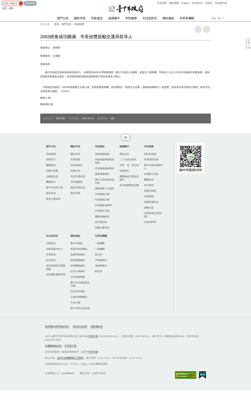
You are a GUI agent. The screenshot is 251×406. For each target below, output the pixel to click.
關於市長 (75, 154)
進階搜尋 (30, 3)
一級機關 (100, 243)
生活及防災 (150, 18)
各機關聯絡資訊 (53, 345)
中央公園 (75, 302)
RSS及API (197, 3)
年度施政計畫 (102, 199)
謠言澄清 (51, 193)
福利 (4, 8)
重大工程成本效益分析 (104, 181)
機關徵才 (51, 181)
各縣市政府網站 (78, 248)
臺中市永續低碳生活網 (80, 284)
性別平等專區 (77, 291)
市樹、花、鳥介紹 (129, 165)
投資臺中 (124, 170)
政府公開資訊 (53, 198)
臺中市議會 (76, 243)
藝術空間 (75, 193)
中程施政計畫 (102, 194)
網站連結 (168, 18)
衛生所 (98, 271)
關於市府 (80, 18)
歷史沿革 (124, 154)
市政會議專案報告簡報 (104, 161)
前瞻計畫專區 (102, 227)
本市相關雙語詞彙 (129, 185)
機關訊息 (51, 165)
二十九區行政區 (128, 159)
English (185, 3)
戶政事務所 (101, 260)
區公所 (98, 254)
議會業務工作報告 (104, 188)
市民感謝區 (76, 181)
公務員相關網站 (78, 296)
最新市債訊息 (77, 187)
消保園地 (149, 196)
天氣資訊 (51, 243)
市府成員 (75, 159)
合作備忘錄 (101, 222)
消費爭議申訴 (151, 202)
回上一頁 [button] (206, 29)
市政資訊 (97, 18)
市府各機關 (187, 18)
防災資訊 (51, 260)
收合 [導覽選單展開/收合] (125, 137)
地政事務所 (101, 265)
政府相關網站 (77, 260)
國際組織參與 (102, 216)
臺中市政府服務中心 (153, 167)
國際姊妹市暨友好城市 (129, 178)
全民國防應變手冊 (55, 274)
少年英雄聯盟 (77, 277)
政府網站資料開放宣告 (57, 326)
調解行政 (149, 207)
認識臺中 (114, 18)
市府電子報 (221, 3)
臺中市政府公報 (54, 187)
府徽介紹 (75, 170)
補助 (11, 8)
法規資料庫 (150, 222)
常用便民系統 (151, 159)
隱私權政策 (97, 326)
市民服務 (131, 18)
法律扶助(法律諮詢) (153, 215)
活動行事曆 (52, 170)
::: (1, 1)
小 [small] (219, 18)
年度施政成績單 (103, 205)
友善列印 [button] (198, 29)
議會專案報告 (102, 174)
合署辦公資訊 (151, 174)
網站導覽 (174, 3)
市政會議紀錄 (102, 154)
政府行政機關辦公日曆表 (70, 358)
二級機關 (100, 248)
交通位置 (93, 336)
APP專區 (149, 185)
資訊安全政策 (80, 326)
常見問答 (162, 3)
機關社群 (149, 179)
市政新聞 (79, 24)
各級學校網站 (77, 254)
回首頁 (208, 3)
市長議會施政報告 (104, 168)
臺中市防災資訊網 (80, 308)
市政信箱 (93, 351)
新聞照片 (51, 159)
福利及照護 (150, 154)
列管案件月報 (102, 210)
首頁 (56, 24)
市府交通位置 (77, 176)
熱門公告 (63, 18)
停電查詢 (51, 254)
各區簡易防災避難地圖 (55, 267)
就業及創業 (150, 190)
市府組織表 (76, 165)
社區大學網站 (77, 271)
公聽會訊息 (52, 176)
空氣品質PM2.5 (54, 248)
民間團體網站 (77, 265)
